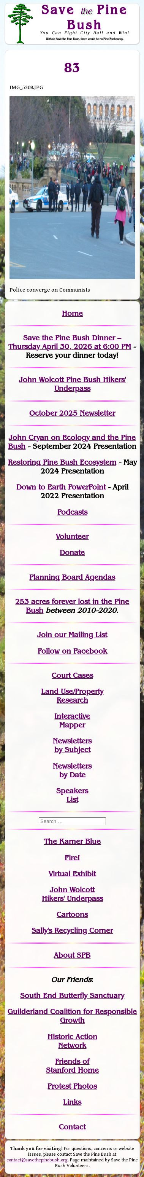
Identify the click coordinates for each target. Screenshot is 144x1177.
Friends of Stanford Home (72, 1066)
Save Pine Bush (84, 17)
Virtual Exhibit (72, 873)
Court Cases (72, 675)
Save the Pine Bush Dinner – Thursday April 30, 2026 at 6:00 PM (69, 342)
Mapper (72, 725)
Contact (72, 1127)
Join (44, 634)
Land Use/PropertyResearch (72, 696)
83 (72, 67)
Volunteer (72, 536)
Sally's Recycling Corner (72, 930)
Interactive (72, 716)
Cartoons (72, 914)
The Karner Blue (72, 841)
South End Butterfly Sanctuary (72, 995)
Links (72, 1102)
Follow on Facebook (72, 651)
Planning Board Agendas (72, 577)
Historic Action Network (72, 1041)
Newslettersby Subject (72, 745)
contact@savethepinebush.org (37, 1160)
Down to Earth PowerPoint (61, 487)
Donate (72, 552)
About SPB (72, 955)
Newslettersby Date (72, 770)
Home (72, 313)
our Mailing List (79, 634)
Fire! (72, 857)
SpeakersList (72, 795)
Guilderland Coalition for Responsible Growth (72, 1016)
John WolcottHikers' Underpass (72, 894)
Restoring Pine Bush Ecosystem (62, 462)
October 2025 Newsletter (72, 413)
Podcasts (72, 512)
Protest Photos (72, 1086)
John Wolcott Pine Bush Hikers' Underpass (72, 384)
